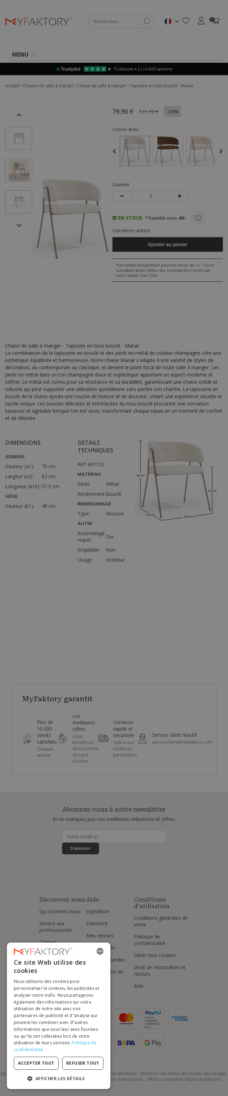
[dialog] (58, 1016)
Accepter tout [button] (36, 1063)
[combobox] (100, 951)
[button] (58, 1078)
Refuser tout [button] (82, 1063)
